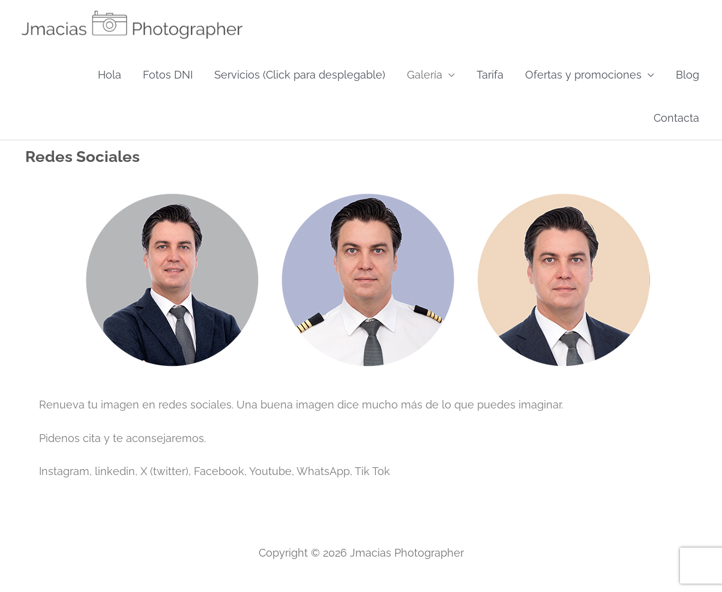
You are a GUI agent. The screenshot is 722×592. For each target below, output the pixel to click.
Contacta (676, 118)
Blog (687, 74)
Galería (424, 74)
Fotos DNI (168, 74)
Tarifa (490, 74)
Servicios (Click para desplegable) (299, 74)
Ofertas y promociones (583, 74)
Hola (109, 74)
